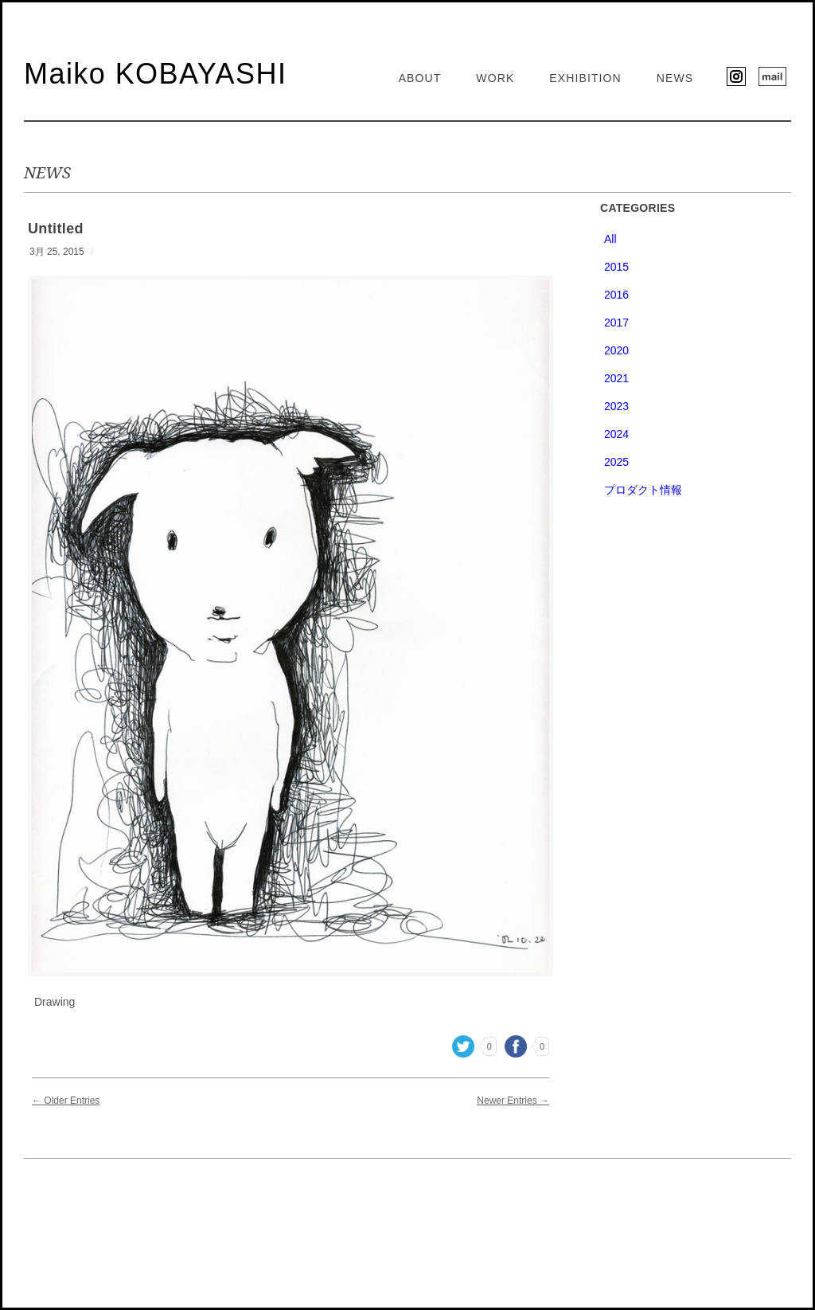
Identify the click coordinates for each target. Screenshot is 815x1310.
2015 (616, 266)
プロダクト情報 (643, 489)
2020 (616, 350)
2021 (616, 378)
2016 (616, 294)
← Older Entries (65, 1100)
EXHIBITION (585, 78)
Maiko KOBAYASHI (155, 73)
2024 (616, 434)
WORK (495, 78)
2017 (616, 322)
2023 (616, 406)
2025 (616, 462)
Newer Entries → (513, 1100)
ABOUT (420, 78)
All (610, 239)
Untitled (56, 229)
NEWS (675, 78)
